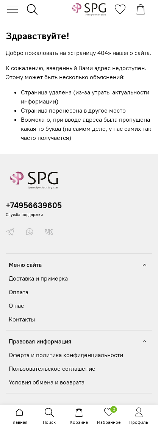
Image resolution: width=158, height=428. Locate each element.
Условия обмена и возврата (46, 382)
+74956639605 (34, 205)
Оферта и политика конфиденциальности (66, 355)
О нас (16, 305)
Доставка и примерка (38, 278)
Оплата (18, 292)
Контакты (22, 319)
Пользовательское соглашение (52, 368)
